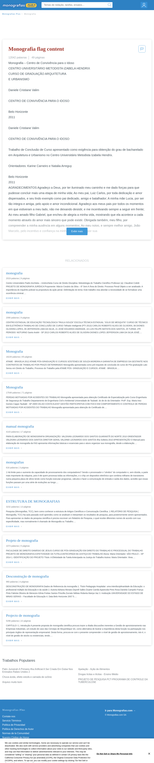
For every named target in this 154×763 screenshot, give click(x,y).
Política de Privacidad (13, 725)
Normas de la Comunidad (15, 733)
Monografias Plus (11, 14)
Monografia (30, 14)
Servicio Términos (11, 720)
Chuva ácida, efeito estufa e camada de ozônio (27, 677)
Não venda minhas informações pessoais (24, 741)
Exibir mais (77, 231)
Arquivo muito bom (12, 682)
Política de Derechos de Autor (18, 729)
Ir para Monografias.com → (120, 710)
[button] (142, 49)
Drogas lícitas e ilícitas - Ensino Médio (98, 674)
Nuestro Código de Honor (15, 737)
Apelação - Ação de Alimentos (94, 669)
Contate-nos (8, 716)
